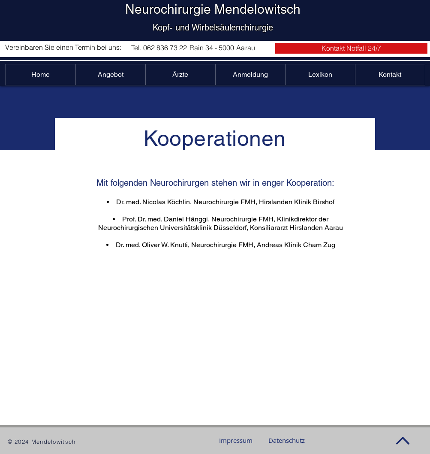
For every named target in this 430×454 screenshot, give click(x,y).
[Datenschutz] (287, 440)
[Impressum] (236, 440)
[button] (351, 48)
